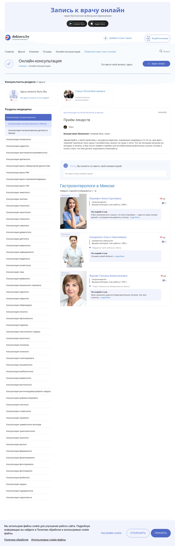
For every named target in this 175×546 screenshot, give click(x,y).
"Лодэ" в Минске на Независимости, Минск (111, 286)
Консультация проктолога (18, 338)
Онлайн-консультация (68, 51)
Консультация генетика (16, 199)
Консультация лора (15, 272)
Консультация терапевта (17, 418)
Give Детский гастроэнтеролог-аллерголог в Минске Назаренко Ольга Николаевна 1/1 (161, 237)
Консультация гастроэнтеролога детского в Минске (28, 131)
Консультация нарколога (17, 292)
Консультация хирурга (16, 484)
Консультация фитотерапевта (19, 464)
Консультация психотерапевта (20, 358)
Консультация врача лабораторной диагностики (28, 166)
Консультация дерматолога (18, 232)
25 (165, 203)
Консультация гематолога (18, 192)
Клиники (34, 51)
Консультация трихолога (17, 438)
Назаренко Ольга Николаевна (107, 237)
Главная (9, 51)
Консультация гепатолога (17, 206)
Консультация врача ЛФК (17, 172)
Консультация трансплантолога (20, 431)
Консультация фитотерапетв (19, 471)
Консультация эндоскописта (19, 497)
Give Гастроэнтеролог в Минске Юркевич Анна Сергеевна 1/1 (161, 199)
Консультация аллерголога (18, 139)
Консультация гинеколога (18, 219)
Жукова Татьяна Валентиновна (108, 275)
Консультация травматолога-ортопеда (23, 424)
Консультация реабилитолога (19, 371)
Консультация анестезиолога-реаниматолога (26, 153)
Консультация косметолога (18, 265)
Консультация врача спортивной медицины (26, 179)
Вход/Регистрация (157, 38)
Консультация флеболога (18, 477)
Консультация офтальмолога (19, 318)
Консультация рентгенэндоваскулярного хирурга (28, 391)
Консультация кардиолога (18, 259)
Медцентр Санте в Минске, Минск (106, 248)
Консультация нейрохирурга (19, 305)
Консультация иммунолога (18, 245)
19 (165, 242)
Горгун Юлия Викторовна (90, 91)
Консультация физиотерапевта (20, 458)
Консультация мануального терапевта (23, 285)
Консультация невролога (17, 298)
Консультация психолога (17, 351)
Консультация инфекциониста (20, 252)
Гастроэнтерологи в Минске (87, 185)
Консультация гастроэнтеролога (21, 117)
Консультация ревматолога (18, 378)
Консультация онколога (17, 312)
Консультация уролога (16, 444)
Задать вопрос (156, 64)
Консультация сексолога (17, 405)
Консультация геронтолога (18, 212)
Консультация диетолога (17, 239)
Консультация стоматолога (18, 411)
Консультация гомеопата (17, 225)
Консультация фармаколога (19, 451)
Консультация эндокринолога (19, 491)
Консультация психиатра (17, 345)
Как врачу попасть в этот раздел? (34, 98)
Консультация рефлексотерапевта (22, 398)
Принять (161, 533)
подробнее (135, 217)
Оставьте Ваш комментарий (115, 173)
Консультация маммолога (18, 279)
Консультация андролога (17, 146)
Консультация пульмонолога (19, 365)
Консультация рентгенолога (19, 385)
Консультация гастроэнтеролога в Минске (27, 124)
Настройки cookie (111, 533)
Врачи (21, 51)
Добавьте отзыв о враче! (117, 38)
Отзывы (47, 51)
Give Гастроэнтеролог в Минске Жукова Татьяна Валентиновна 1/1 (162, 276)
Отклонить (138, 533)
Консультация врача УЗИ (17, 186)
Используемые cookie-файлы (48, 539)
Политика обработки (16, 539)
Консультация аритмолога (18, 159)
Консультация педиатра (17, 325)
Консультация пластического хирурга (23, 332)
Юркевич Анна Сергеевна (105, 198)
